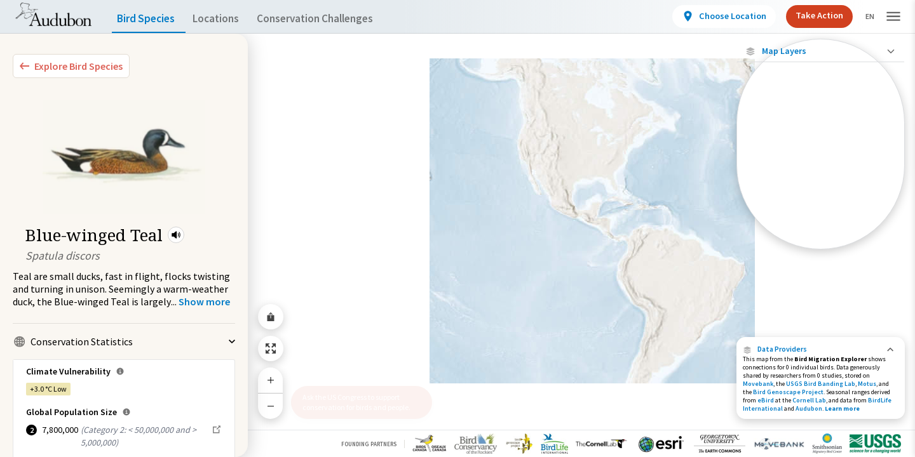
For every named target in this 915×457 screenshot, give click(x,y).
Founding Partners (368, 443)
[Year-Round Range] (821, 240)
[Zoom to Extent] (270, 348)
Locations (227, 18)
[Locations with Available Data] (821, 132)
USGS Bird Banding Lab (820, 384)
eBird (765, 400)
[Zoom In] (270, 380)
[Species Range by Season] (821, 175)
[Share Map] (270, 316)
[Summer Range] (821, 197)
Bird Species (149, 18)
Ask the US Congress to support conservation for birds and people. (356, 402)
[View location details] (713, 16)
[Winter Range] (821, 219)
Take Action (808, 15)
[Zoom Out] (270, 406)
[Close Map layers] (820, 51)
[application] (457, 228)
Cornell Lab (809, 400)
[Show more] (204, 301)
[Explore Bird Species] (71, 66)
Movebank (758, 384)
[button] (176, 235)
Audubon (809, 408)
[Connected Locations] (821, 153)
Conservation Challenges (335, 18)
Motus (867, 384)
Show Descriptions (820, 252)
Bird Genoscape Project (788, 392)
